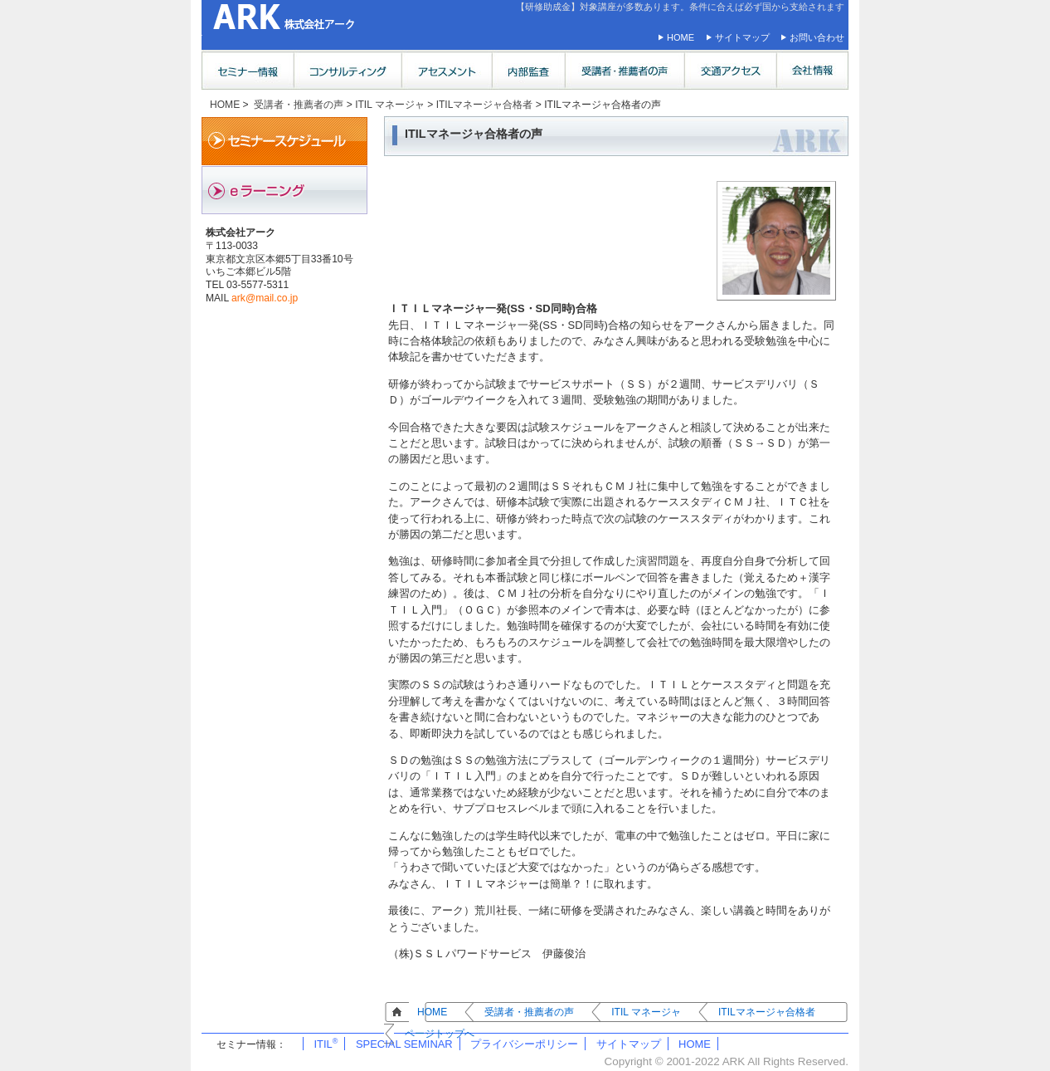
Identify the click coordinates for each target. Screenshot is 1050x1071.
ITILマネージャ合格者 (484, 104)
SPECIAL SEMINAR (404, 1044)
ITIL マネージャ (390, 104)
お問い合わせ (817, 37)
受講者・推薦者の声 (298, 104)
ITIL (326, 1044)
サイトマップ (742, 37)
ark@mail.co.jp (264, 298)
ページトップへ (439, 1033)
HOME (680, 37)
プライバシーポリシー (524, 1044)
